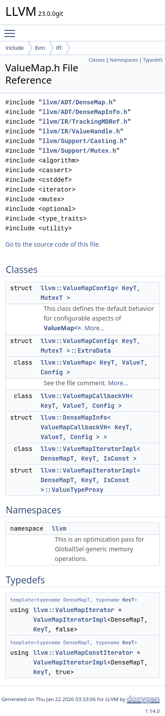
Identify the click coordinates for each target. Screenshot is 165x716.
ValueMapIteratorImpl (70, 620)
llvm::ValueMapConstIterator (83, 653)
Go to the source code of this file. (52, 244)
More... (94, 328)
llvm (40, 47)
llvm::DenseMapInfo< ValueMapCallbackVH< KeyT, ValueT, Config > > (86, 427)
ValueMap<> (62, 328)
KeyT (128, 600)
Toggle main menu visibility (11, 29)
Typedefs (153, 60)
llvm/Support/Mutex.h (79, 151)
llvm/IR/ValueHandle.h (81, 131)
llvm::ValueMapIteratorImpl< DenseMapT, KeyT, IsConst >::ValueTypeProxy (90, 480)
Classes (96, 60)
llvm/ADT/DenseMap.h (77, 102)
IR (59, 47)
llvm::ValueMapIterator (73, 610)
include (15, 47)
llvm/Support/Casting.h (83, 141)
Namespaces (124, 60)
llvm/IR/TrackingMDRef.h (84, 122)
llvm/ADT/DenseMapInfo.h (84, 112)
